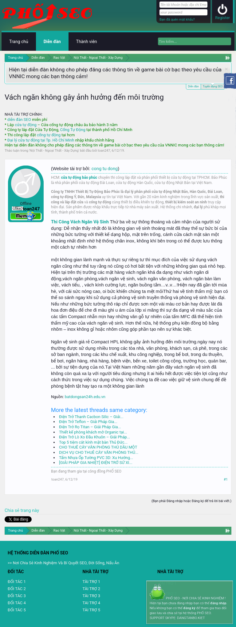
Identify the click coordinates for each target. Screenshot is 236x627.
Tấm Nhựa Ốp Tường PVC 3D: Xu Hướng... (96, 457)
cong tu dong (105, 168)
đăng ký (189, 608)
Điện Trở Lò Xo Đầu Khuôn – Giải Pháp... (94, 437)
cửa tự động (25, 124)
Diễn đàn (193, 86)
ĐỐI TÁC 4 (17, 603)
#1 (226, 479)
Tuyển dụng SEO (213, 86)
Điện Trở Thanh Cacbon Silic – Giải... (91, 416)
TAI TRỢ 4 (91, 603)
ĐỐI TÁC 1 (17, 581)
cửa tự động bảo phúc (79, 177)
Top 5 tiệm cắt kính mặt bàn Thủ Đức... (93, 442)
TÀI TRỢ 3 (91, 595)
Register (222, 17)
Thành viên (86, 41)
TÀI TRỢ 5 (91, 610)
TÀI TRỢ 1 (91, 581)
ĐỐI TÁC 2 (17, 588)
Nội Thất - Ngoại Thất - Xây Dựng (54, 151)
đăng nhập (218, 603)
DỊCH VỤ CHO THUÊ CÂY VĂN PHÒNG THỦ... (98, 452)
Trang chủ (18, 41)
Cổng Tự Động (72, 129)
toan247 (104, 151)
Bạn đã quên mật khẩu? (177, 20)
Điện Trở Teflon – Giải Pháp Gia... (88, 421)
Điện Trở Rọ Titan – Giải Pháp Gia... (90, 427)
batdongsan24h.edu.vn (85, 396)
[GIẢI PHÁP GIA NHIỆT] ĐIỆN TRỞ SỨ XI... (95, 462)
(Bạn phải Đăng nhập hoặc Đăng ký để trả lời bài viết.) (191, 501)
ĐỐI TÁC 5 (17, 610)
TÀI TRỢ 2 (91, 588)
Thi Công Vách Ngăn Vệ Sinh (80, 222)
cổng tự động (49, 135)
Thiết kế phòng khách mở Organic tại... (93, 432)
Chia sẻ (13, 510)
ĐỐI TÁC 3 (17, 595)
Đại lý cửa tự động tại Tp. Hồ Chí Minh (40, 140)
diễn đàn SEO (19, 119)
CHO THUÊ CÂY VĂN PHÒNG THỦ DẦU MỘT (98, 447)
